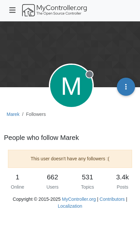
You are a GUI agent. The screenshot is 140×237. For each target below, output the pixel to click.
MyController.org (79, 199)
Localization (70, 206)
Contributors (112, 199)
